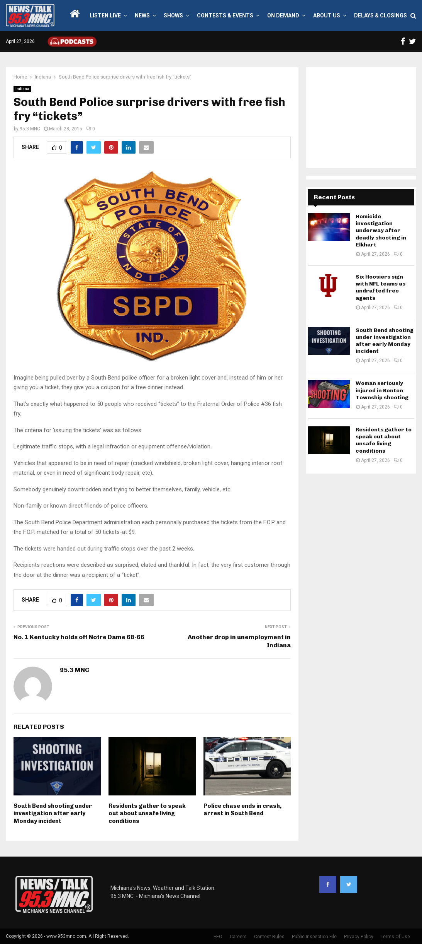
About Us (326, 15)
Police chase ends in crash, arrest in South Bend (242, 809)
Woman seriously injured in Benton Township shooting (382, 390)
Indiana (22, 89)
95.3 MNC (30, 129)
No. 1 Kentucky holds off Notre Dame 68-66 (79, 637)
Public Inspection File (314, 936)
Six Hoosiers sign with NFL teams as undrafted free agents (380, 287)
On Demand (283, 15)
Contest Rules (269, 936)
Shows (173, 15)
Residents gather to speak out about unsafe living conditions (147, 813)
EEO (218, 936)
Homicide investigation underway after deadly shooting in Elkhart (381, 230)
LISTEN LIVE (105, 15)
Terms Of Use (395, 936)
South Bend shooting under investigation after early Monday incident (53, 813)
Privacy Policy (358, 936)
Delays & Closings (380, 15)
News (142, 15)
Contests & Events (225, 15)
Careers (238, 936)
